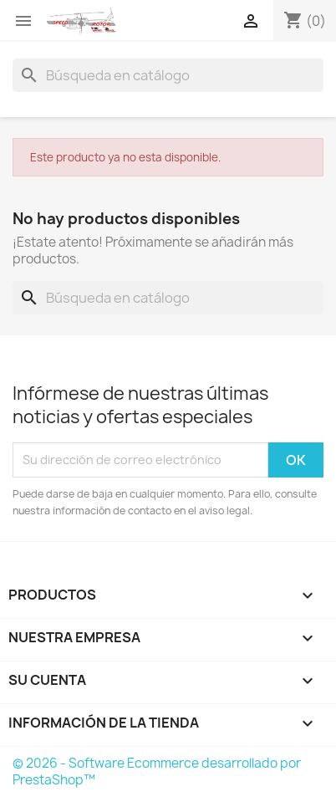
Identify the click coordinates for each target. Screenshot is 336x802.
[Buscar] (168, 75)
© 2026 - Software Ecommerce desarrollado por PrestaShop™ (157, 771)
